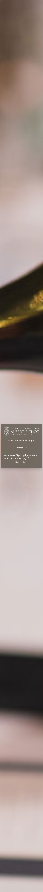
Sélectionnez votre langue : (21, 440)
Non (17, 462)
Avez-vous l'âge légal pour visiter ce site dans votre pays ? (21, 457)
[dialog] (21, 446)
